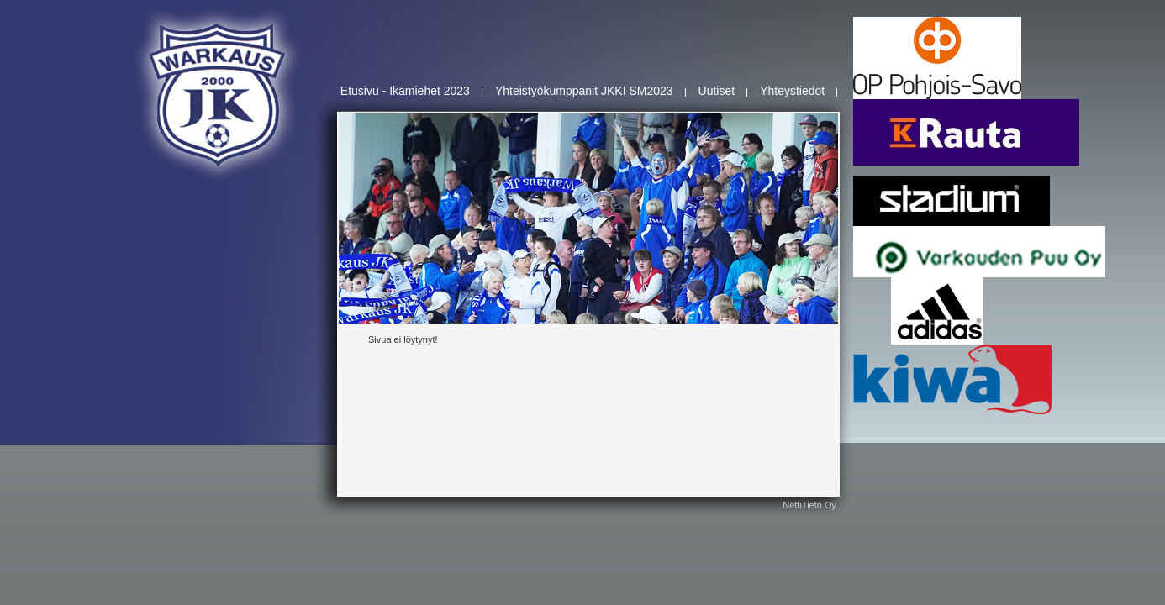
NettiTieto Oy (809, 505)
